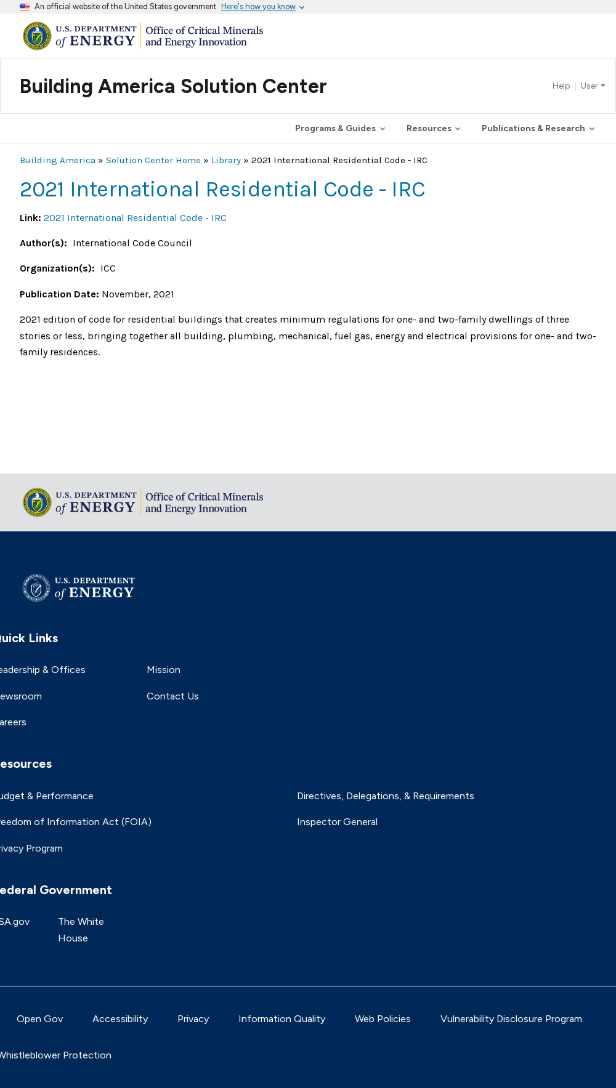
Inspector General (337, 822)
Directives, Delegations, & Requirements (385, 796)
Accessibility (120, 1019)
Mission (163, 669)
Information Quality (281, 1019)
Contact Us (173, 696)
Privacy (193, 1019)
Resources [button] (429, 128)
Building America (57, 160)
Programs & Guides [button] (335, 128)
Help (561, 86)
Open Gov (40, 1019)
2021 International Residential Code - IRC (135, 218)
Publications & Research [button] (533, 128)
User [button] (589, 86)
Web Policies (383, 1019)
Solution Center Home (153, 160)
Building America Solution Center (173, 86)
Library (226, 160)
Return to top (50, 456)
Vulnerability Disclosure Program (511, 1019)
